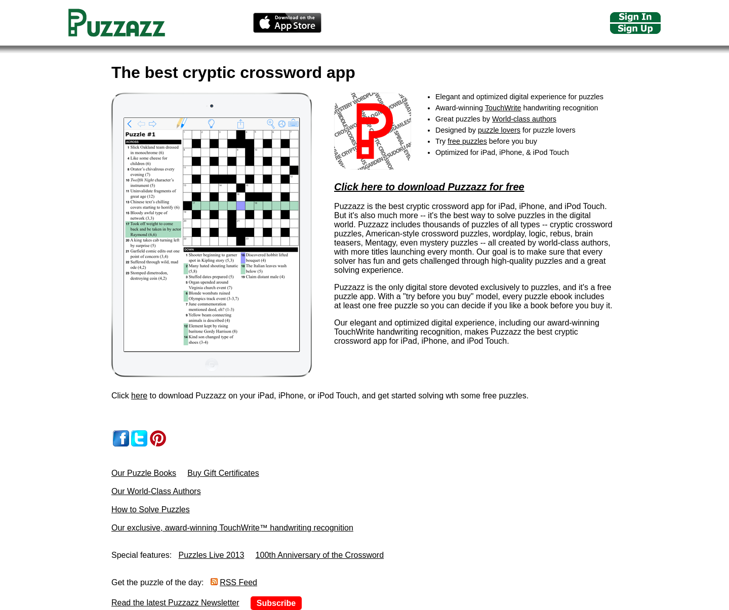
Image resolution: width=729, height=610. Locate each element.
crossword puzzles (455, 233)
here (139, 395)
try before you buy (438, 296)
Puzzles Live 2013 (212, 555)
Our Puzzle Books (143, 473)
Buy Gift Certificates (223, 473)
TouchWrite (503, 108)
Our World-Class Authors (156, 491)
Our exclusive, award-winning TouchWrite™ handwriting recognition (232, 527)
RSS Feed (238, 582)
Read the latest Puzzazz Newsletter (175, 602)
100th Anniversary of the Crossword (320, 555)
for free (505, 186)
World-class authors (524, 119)
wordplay (508, 233)
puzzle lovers (499, 130)
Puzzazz (467, 186)
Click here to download (391, 186)
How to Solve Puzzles (150, 509)
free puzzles (467, 141)
